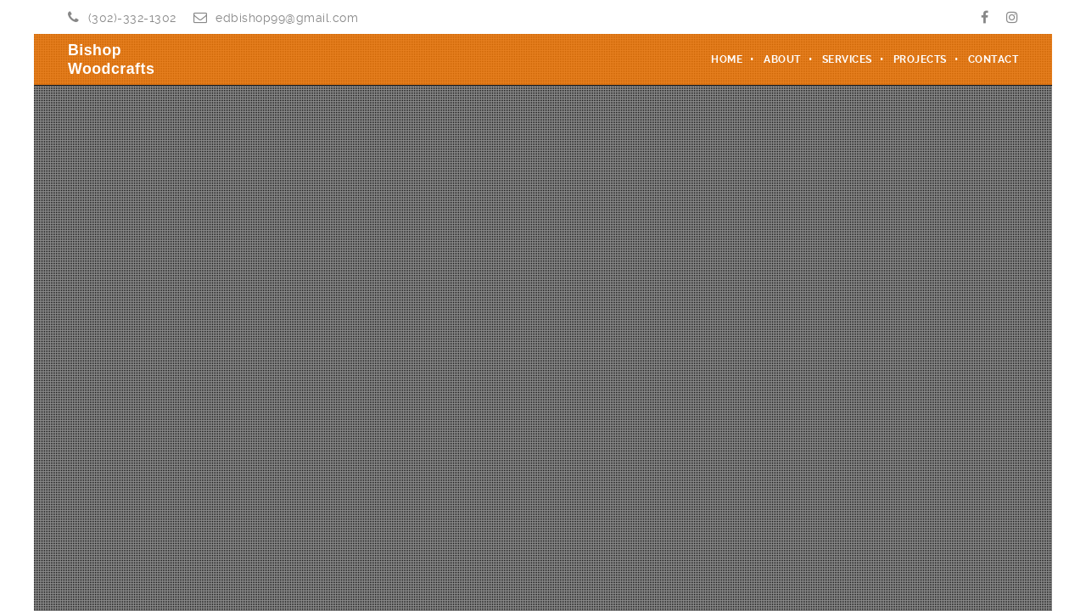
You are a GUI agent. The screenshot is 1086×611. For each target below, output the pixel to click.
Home (726, 59)
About (782, 59)
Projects (920, 59)
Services (847, 59)
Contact (993, 59)
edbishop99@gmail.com (287, 18)
